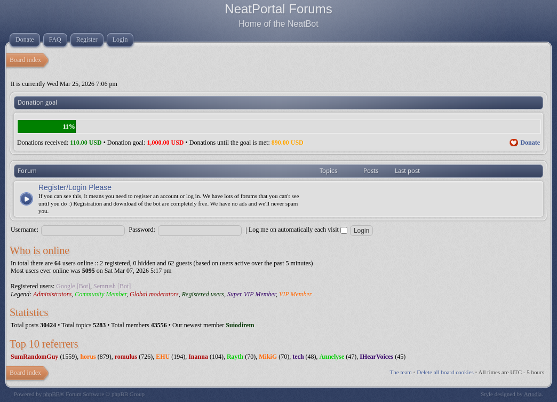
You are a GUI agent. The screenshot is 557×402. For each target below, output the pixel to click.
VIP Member (295, 294)
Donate (530, 142)
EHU (163, 356)
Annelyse (332, 356)
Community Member (100, 294)
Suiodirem (240, 325)
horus (88, 356)
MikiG (268, 356)
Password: (142, 229)
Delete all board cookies (445, 372)
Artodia (533, 394)
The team (401, 372)
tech (298, 356)
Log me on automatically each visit (298, 229)
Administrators (52, 294)
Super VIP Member (251, 294)
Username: (24, 229)
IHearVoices (376, 356)
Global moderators (154, 294)
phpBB (51, 394)
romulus (126, 356)
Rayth (235, 356)
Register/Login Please (75, 187)
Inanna (198, 356)
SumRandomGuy (34, 356)
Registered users (203, 294)
